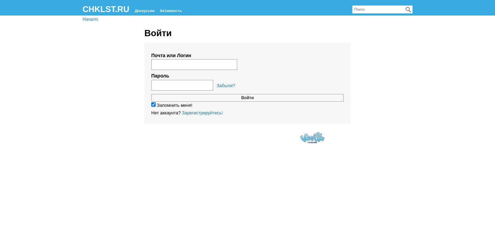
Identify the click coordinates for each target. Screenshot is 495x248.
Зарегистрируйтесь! (202, 112)
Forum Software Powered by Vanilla (312, 137)
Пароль (160, 76)
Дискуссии (145, 11)
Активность (171, 11)
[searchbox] (382, 9)
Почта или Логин (171, 55)
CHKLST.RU (105, 9)
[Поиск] (408, 9)
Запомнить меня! (171, 105)
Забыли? (226, 85)
